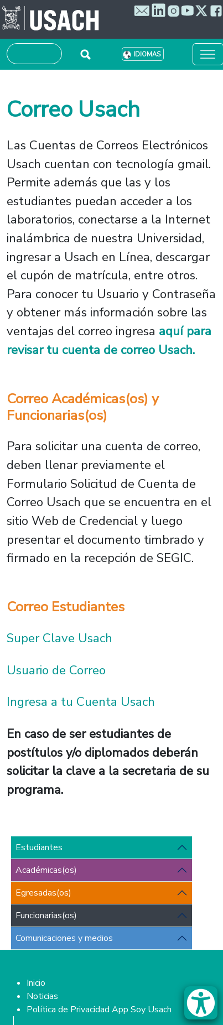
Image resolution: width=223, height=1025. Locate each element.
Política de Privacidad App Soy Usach (99, 1009)
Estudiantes (39, 847)
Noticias (42, 996)
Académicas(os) (46, 870)
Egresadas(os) (43, 893)
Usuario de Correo (56, 670)
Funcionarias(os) (46, 915)
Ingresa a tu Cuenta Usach (81, 701)
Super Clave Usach (61, 638)
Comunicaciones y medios (64, 938)
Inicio (36, 983)
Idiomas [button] (146, 54)
